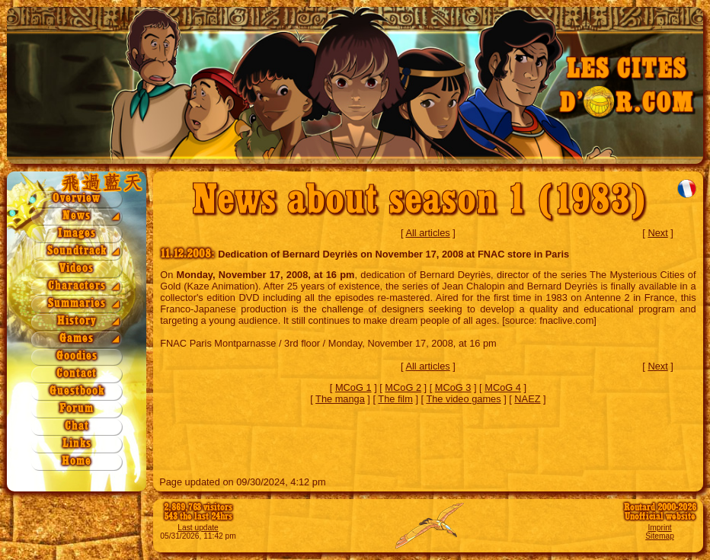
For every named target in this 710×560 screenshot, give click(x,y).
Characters (77, 286)
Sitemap (659, 536)
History (77, 321)
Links (76, 444)
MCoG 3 (453, 387)
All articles (427, 232)
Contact (76, 373)
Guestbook (77, 391)
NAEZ (527, 399)
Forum (76, 408)
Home (76, 461)
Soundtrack (77, 251)
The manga (340, 399)
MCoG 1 (353, 387)
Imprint (659, 527)
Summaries (77, 303)
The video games (463, 399)
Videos (76, 268)
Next (657, 232)
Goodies (77, 356)
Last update (198, 527)
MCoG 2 (403, 387)
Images (77, 233)
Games (76, 338)
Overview (77, 198)
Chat (77, 426)
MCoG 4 (503, 387)
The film (395, 399)
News (76, 216)
